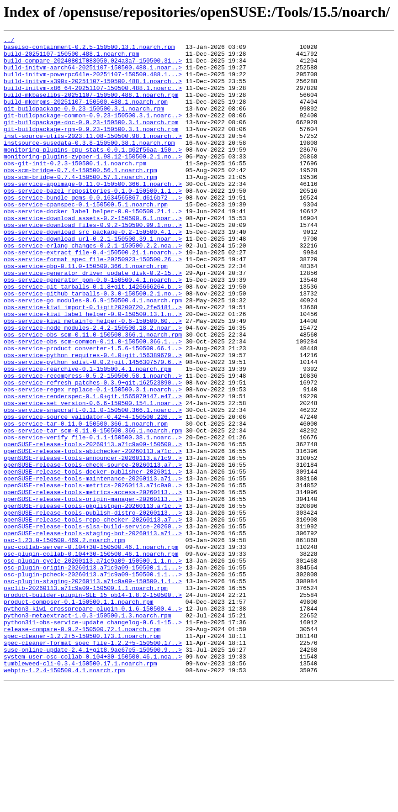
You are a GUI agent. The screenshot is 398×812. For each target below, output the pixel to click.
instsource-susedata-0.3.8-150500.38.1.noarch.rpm (89, 164)
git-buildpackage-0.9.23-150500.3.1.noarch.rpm (84, 123)
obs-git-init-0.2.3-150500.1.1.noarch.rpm (75, 189)
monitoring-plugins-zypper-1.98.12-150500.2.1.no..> (93, 181)
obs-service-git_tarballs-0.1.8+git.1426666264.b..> (93, 337)
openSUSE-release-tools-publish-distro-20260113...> (93, 608)
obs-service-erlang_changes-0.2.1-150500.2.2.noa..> (93, 288)
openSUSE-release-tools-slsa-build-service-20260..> (93, 625)
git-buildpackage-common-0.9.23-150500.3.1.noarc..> (93, 131)
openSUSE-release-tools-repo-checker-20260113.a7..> (93, 616)
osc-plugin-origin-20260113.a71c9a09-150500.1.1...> (93, 674)
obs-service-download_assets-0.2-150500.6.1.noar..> (93, 255)
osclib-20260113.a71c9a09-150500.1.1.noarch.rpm (86, 699)
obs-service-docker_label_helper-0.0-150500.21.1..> (93, 247)
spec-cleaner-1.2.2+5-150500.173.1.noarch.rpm (82, 756)
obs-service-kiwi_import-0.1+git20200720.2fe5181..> (93, 362)
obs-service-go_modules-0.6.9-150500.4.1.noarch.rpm (93, 353)
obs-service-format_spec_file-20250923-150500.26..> (93, 304)
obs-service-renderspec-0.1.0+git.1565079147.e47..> (93, 468)
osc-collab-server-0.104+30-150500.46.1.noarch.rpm (91, 649)
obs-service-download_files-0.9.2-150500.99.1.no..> (93, 263)
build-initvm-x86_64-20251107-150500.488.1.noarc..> (93, 99)
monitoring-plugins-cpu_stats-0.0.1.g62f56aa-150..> (93, 173)
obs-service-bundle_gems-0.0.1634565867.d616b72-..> (93, 230)
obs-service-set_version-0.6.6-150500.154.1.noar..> (93, 477)
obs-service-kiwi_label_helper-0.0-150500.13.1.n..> (93, 370)
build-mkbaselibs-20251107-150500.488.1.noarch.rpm (91, 107)
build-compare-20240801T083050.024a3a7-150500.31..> (93, 66)
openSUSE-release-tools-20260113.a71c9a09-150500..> (93, 526)
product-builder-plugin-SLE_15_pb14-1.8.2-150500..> (93, 707)
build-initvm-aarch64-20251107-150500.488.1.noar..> (93, 74)
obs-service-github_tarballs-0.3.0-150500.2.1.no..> (93, 345)
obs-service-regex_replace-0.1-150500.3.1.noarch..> (93, 460)
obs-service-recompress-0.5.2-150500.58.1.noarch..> (93, 444)
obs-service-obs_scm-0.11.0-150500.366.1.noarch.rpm (93, 394)
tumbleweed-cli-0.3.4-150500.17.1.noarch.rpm (80, 789)
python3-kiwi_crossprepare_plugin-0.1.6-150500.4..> (93, 723)
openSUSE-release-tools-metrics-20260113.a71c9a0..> (93, 575)
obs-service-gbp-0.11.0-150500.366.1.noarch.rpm (86, 312)
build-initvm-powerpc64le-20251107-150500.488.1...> (93, 82)
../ (9, 41)
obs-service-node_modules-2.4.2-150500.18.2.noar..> (93, 386)
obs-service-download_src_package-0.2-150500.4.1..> (93, 271)
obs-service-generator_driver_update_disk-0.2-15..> (93, 320)
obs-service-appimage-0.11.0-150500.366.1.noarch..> (93, 214)
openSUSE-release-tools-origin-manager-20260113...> (93, 592)
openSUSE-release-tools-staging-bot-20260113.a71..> (93, 633)
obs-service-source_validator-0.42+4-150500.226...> (93, 493)
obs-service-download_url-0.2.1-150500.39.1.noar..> (93, 279)
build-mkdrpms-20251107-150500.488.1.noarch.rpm (86, 115)
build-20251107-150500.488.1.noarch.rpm (71, 57)
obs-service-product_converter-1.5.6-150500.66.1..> (93, 411)
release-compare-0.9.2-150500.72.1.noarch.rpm (82, 748)
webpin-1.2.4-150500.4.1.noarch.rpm (64, 797)
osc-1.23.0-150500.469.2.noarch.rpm (64, 641)
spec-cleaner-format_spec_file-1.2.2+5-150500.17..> (93, 764)
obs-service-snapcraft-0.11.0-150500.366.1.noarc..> (93, 485)
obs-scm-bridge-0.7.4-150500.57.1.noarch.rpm (80, 205)
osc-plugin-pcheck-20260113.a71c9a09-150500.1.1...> (93, 682)
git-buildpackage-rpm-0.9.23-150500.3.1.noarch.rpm (91, 148)
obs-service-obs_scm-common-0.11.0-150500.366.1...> (93, 403)
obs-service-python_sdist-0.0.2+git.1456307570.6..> (93, 427)
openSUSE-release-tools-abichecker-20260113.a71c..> (93, 534)
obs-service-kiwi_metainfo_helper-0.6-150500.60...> (93, 378)
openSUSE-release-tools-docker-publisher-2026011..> (93, 559)
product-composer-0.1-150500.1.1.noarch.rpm (79, 715)
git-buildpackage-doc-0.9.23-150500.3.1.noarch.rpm (91, 140)
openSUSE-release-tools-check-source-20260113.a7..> (93, 551)
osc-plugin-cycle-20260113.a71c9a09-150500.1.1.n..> (93, 666)
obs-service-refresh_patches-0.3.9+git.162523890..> (93, 452)
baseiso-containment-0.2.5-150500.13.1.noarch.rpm (89, 49)
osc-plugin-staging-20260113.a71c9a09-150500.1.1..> (93, 690)
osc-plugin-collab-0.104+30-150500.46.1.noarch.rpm (91, 658)
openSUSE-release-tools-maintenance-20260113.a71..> (93, 567)
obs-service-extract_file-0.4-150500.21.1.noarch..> (93, 296)
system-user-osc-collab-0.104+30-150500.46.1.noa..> (93, 781)
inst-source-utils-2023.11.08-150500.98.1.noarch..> (93, 156)
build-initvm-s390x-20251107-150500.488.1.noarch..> (93, 90)
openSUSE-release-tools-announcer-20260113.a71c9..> (93, 542)
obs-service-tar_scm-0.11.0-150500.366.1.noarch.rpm (93, 510)
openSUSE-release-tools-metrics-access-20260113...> (93, 584)
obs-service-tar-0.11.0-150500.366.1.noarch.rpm (86, 501)
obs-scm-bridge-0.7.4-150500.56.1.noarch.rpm (80, 197)
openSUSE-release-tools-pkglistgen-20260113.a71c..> (93, 600)
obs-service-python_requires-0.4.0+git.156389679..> (93, 419)
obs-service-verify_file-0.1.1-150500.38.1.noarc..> (93, 518)
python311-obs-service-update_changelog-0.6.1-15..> (93, 740)
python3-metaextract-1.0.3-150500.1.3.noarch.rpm (87, 732)
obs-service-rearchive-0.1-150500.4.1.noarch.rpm (87, 436)
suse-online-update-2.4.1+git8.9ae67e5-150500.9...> (93, 773)
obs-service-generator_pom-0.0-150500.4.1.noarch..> (93, 329)
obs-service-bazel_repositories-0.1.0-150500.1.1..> (93, 222)
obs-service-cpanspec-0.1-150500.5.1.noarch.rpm (86, 238)
